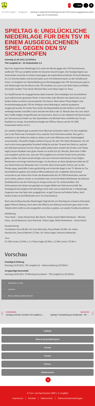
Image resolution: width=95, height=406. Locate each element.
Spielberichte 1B (26, 296)
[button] (69, 5)
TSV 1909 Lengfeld (8, 12)
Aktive (10, 296)
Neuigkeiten (23, 12)
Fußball (16, 296)
